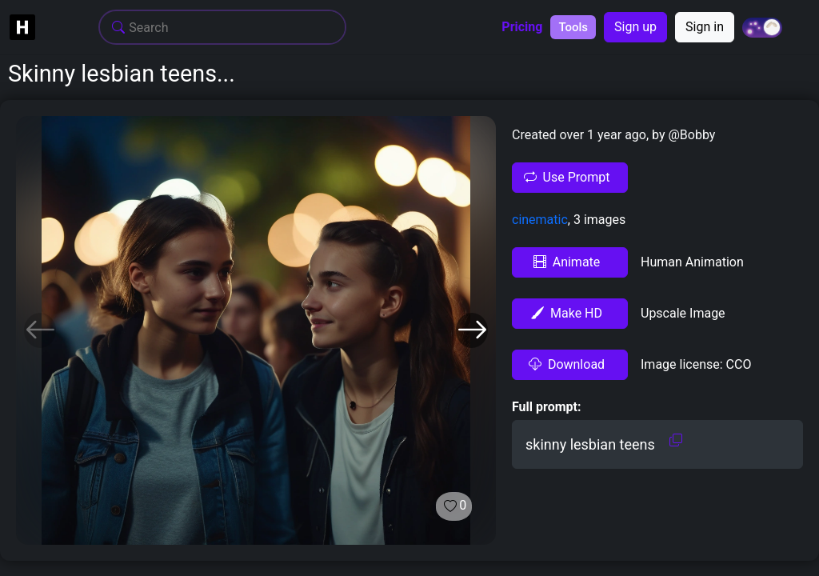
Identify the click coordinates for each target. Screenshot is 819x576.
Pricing (521, 27)
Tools (573, 27)
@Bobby (690, 134)
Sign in (704, 26)
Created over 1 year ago (579, 134)
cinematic (540, 219)
